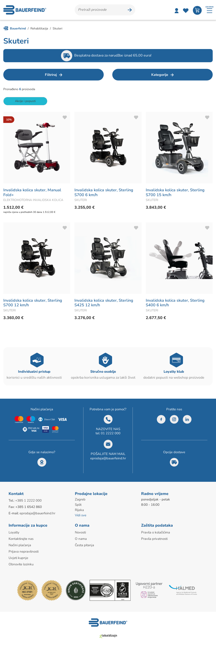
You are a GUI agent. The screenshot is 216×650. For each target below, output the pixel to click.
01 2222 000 (110, 433)
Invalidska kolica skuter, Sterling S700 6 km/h (103, 192)
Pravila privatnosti (154, 539)
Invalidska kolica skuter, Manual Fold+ (32, 192)
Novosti (80, 532)
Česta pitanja (84, 545)
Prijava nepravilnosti (24, 551)
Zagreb (80, 499)
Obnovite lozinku (21, 564)
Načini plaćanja (20, 545)
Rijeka (79, 510)
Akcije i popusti (25, 101)
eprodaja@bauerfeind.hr (108, 458)
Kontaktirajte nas (21, 539)
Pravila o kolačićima (155, 532)
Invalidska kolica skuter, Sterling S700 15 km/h (175, 192)
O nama (81, 539)
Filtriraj (51, 74)
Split (78, 504)
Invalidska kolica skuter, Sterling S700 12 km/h (32, 303)
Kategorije (159, 74)
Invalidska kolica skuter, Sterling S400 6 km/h (175, 303)
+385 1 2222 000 (28, 500)
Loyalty (14, 532)
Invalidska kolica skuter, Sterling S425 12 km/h (103, 303)
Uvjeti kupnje (18, 558)
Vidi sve (80, 515)
